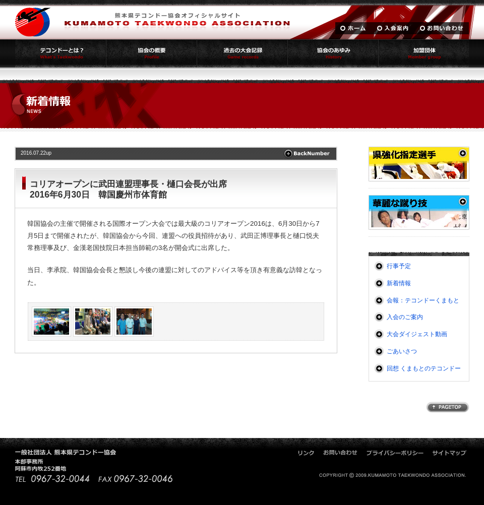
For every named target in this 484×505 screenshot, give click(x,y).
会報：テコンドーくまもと (423, 300)
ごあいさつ (402, 351)
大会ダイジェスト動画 (417, 334)
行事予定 (399, 266)
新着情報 (399, 283)
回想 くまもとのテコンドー (424, 368)
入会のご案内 (405, 317)
